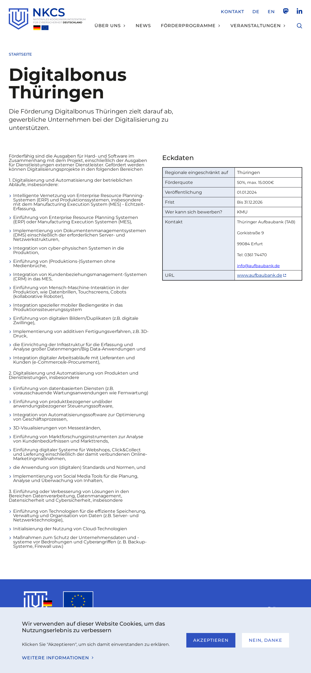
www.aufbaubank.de (259, 275)
